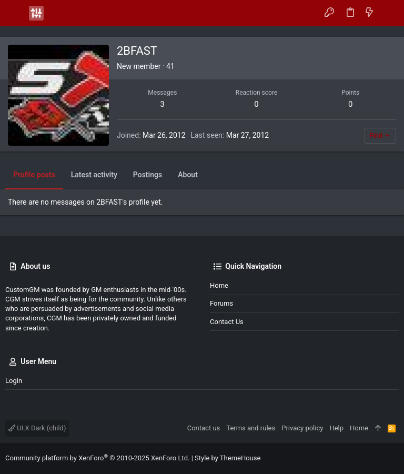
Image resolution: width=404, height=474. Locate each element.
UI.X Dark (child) (37, 428)
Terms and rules (250, 428)
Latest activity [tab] (94, 174)
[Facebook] (378, 458)
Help (336, 428)
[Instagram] (394, 458)
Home (219, 285)
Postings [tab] (147, 174)
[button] (15, 13)
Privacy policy (302, 428)
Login (13, 381)
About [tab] (188, 174)
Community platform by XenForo (97, 458)
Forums (221, 303)
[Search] (388, 13)
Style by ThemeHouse (227, 458)
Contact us (227, 322)
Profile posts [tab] (34, 174)
